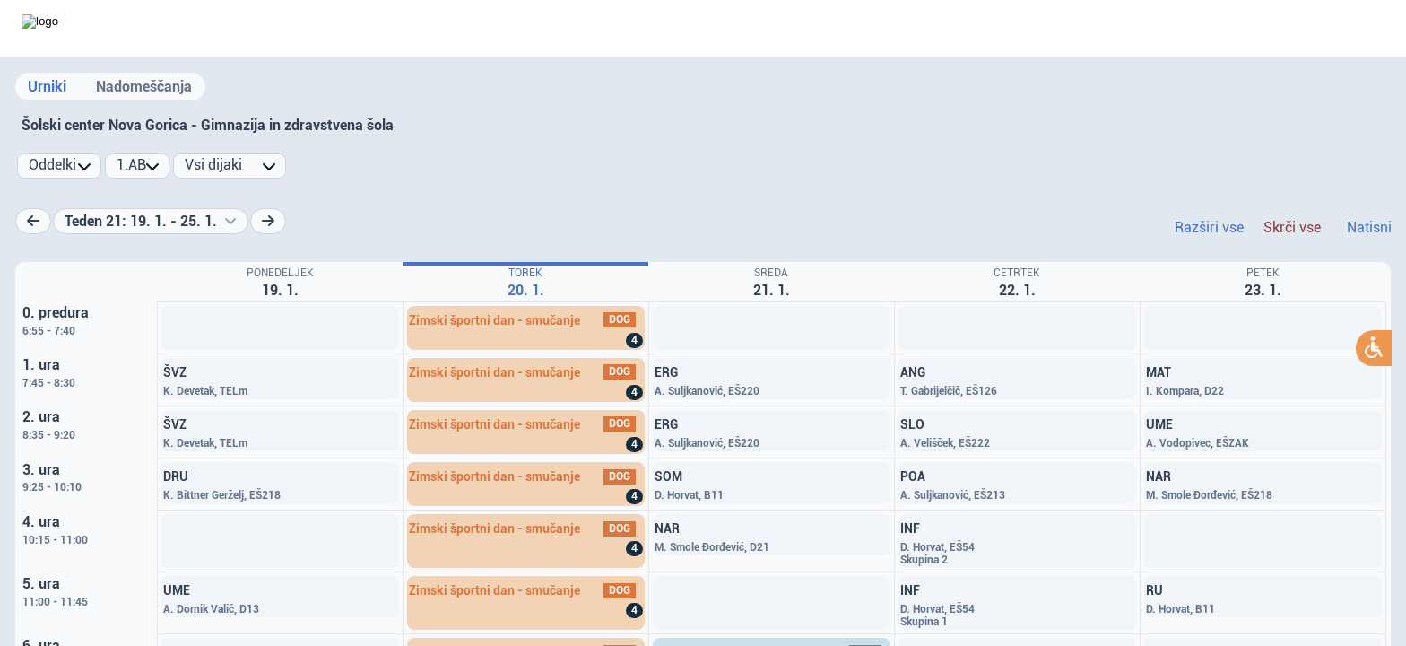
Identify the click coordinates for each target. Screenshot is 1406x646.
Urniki (47, 86)
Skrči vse (1292, 227)
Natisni (1369, 227)
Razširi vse (1209, 227)
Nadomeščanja (144, 86)
